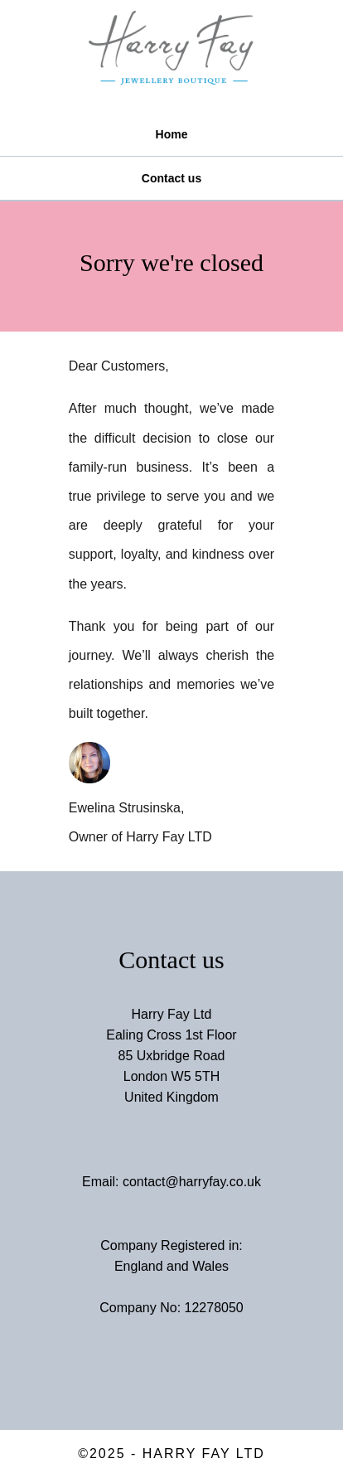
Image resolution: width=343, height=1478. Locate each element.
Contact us (171, 178)
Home (172, 134)
